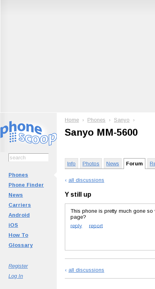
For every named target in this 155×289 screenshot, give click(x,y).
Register (18, 266)
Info (71, 164)
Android (19, 215)
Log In (15, 276)
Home (72, 120)
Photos (91, 164)
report (96, 225)
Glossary (20, 245)
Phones (18, 175)
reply (76, 225)
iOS (13, 225)
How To (18, 235)
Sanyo (122, 120)
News (15, 195)
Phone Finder (26, 185)
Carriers (19, 205)
